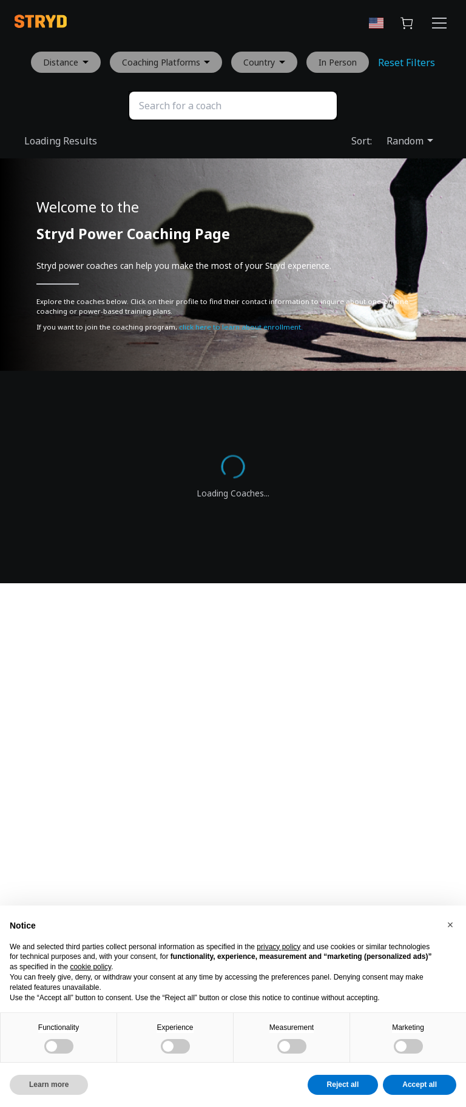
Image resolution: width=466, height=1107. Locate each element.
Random (410, 140)
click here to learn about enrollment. (241, 326)
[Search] (233, 106)
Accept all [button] (419, 1084)
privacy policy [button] (278, 947)
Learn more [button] (49, 1084)
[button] (450, 925)
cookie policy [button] (90, 967)
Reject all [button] (343, 1084)
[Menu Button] (439, 25)
